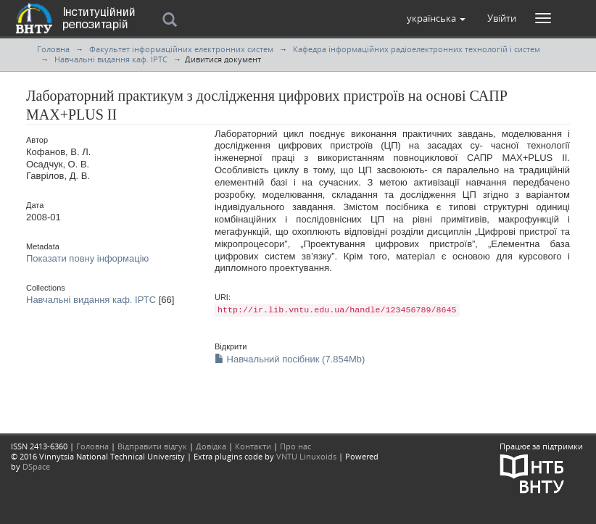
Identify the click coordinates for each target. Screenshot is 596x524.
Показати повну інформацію (87, 258)
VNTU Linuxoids (306, 456)
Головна (53, 48)
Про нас (295, 446)
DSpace (36, 466)
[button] (436, 18)
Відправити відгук (152, 446)
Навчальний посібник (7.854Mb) (290, 359)
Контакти (253, 446)
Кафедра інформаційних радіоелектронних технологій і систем (416, 48)
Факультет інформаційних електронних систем (181, 48)
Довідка (211, 446)
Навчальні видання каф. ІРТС (110, 59)
